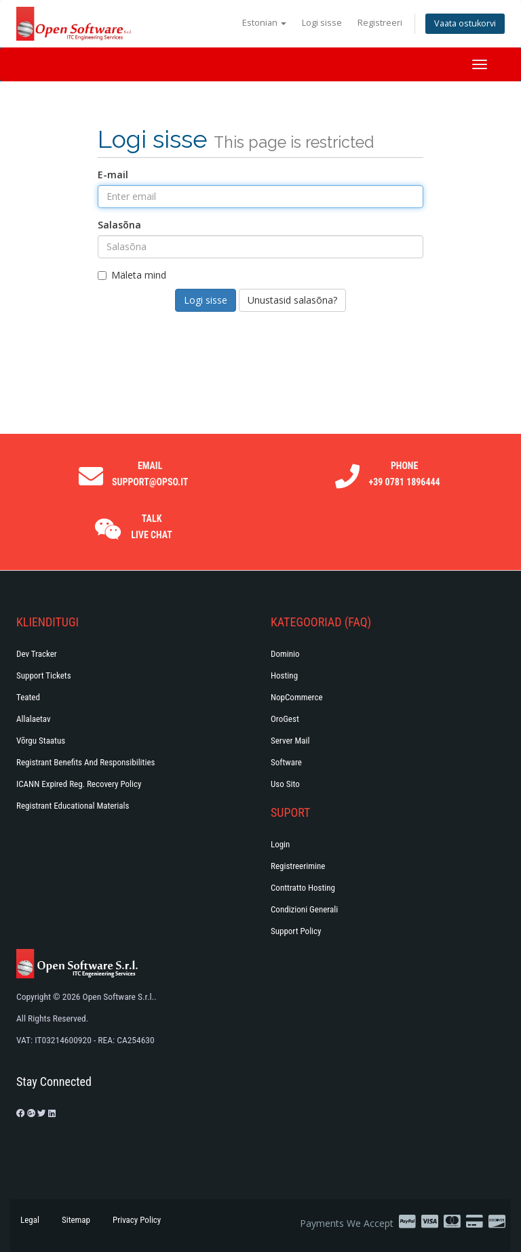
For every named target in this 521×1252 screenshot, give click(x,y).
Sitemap (76, 1220)
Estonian (264, 22)
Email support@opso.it (150, 473)
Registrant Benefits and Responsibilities (85, 762)
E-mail (113, 174)
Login (280, 844)
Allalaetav (33, 719)
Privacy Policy (137, 1220)
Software (286, 762)
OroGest (285, 719)
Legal (29, 1220)
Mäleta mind (132, 274)
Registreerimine (298, 866)
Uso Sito (285, 784)
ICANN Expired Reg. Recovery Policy (78, 784)
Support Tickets (43, 675)
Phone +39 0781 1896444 (404, 473)
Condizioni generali (304, 909)
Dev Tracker (36, 654)
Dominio (285, 654)
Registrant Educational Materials (72, 806)
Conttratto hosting (303, 888)
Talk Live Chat (151, 526)
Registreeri (380, 22)
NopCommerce (297, 697)
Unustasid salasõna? (292, 300)
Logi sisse (322, 22)
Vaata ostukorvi (465, 23)
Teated (28, 697)
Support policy (296, 931)
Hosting (284, 675)
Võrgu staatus (40, 740)
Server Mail (290, 740)
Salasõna (119, 224)
